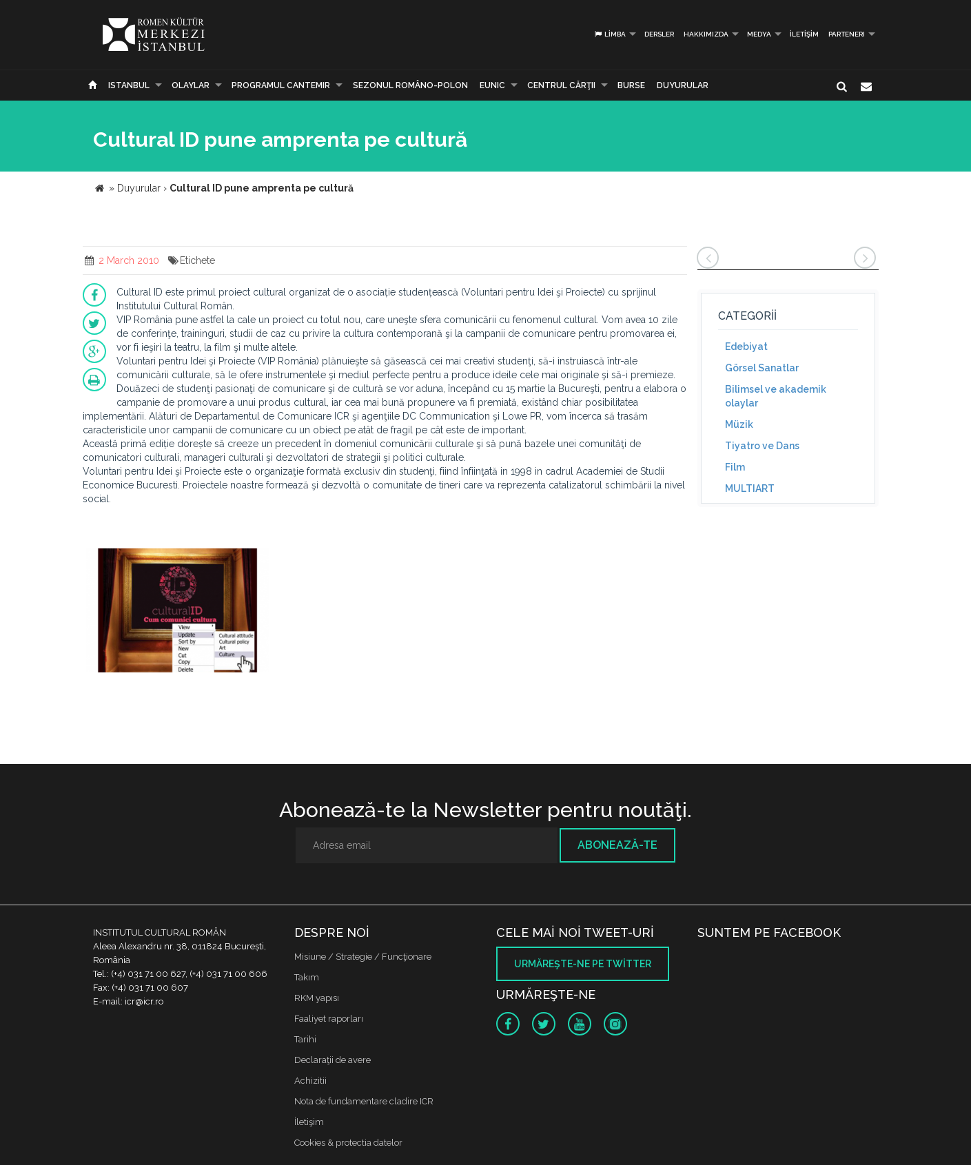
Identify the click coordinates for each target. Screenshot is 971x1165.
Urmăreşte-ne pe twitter (582, 963)
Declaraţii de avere (332, 1060)
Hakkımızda (706, 34)
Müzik (739, 424)
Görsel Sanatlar (762, 367)
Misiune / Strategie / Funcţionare (362, 956)
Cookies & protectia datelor (348, 1142)
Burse (631, 85)
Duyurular (682, 85)
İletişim (804, 34)
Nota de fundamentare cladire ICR (363, 1101)
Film (735, 467)
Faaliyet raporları (328, 1018)
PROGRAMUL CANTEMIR (281, 85)
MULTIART (750, 488)
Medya (759, 34)
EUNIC (492, 85)
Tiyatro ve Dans (762, 445)
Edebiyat (746, 346)
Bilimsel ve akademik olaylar (775, 396)
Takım (306, 977)
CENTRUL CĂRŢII (561, 85)
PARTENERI (846, 34)
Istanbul (129, 85)
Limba (609, 34)
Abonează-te (617, 845)
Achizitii (310, 1080)
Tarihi (305, 1039)
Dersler (659, 34)
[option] (178, 612)
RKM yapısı (316, 998)
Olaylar (190, 85)
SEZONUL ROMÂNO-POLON (410, 85)
